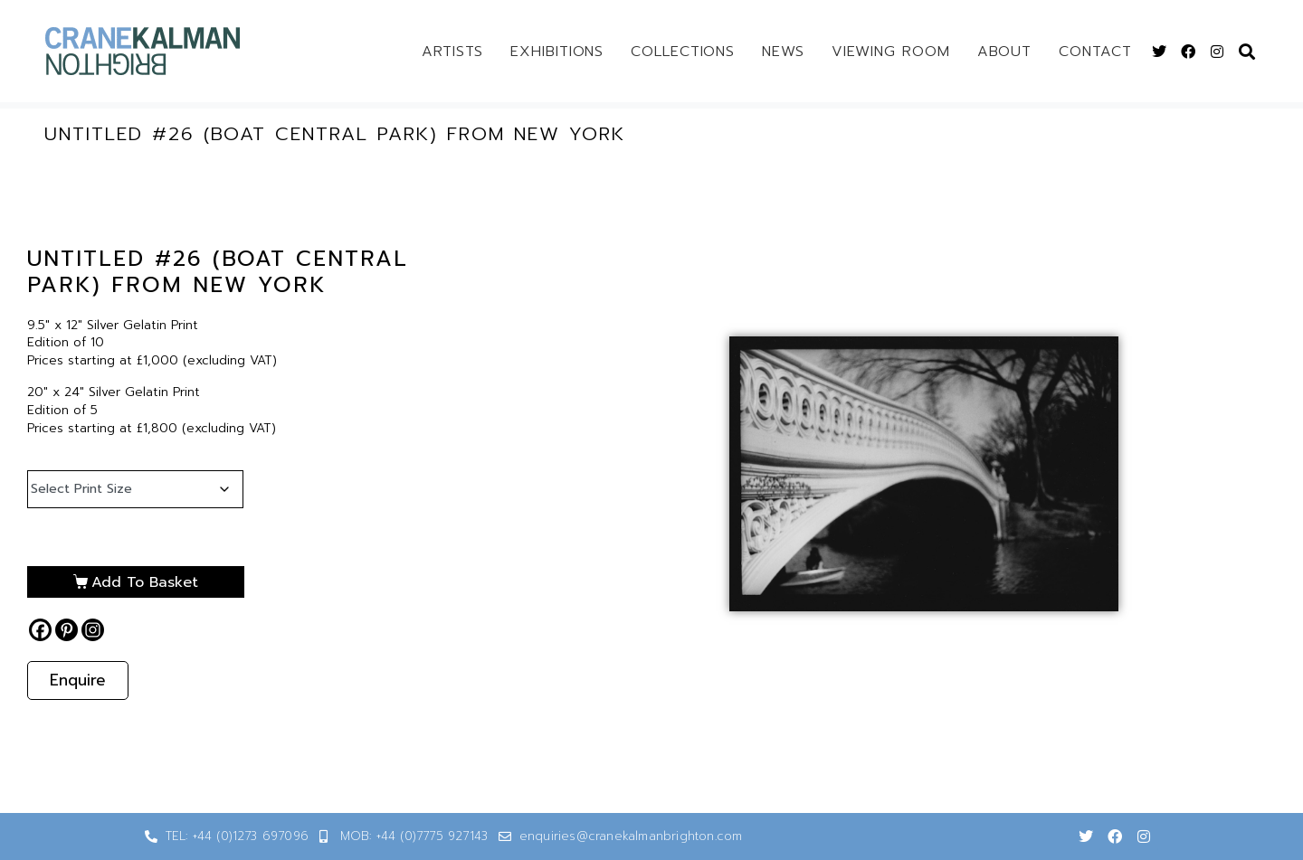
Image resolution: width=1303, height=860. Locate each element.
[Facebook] (40, 630)
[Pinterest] (66, 630)
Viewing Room (891, 51)
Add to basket (144, 582)
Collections (683, 51)
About (1004, 51)
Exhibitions (557, 51)
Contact (1095, 51)
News (783, 51)
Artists (452, 51)
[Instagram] (92, 630)
